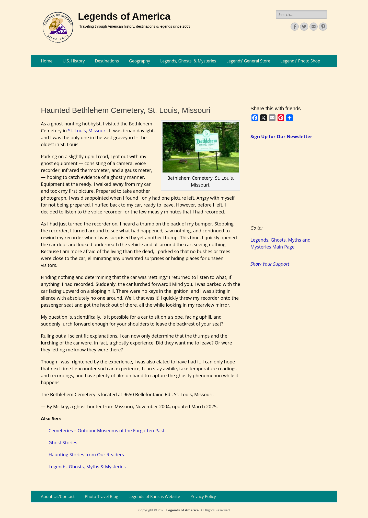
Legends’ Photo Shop (300, 61)
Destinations (107, 61)
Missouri (97, 130)
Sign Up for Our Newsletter (281, 136)
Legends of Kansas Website (154, 496)
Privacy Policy (203, 496)
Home (46, 61)
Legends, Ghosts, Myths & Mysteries (87, 466)
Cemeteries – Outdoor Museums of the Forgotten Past (106, 430)
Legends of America (124, 16)
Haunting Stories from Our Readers (86, 454)
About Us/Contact (58, 496)
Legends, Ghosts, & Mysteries (188, 61)
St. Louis (77, 130)
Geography (139, 61)
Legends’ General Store (248, 61)
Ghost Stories (63, 442)
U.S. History (74, 61)
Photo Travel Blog (101, 496)
